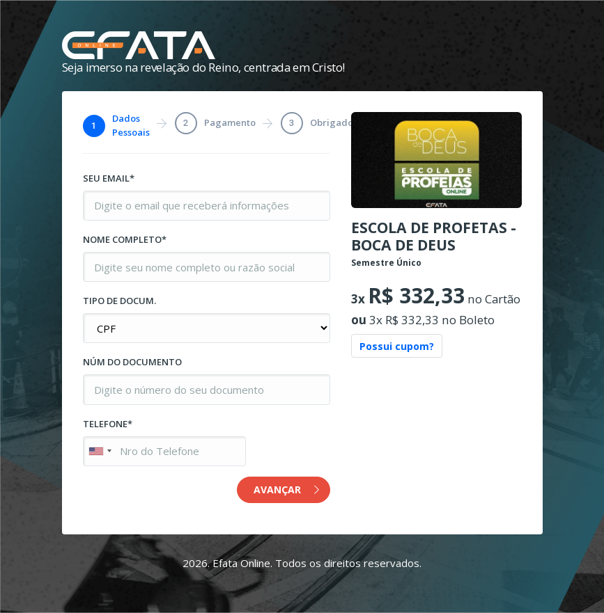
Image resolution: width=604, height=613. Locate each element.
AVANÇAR (286, 489)
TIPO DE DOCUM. (119, 300)
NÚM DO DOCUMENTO (132, 362)
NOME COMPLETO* (125, 239)
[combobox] (100, 451)
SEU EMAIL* (108, 178)
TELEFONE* (107, 423)
